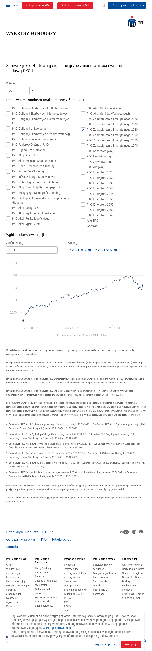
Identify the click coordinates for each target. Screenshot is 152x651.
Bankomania (133, 586)
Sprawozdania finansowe (42, 574)
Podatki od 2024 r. (76, 594)
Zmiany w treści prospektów (74, 580)
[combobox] (21, 90)
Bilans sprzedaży (44, 605)
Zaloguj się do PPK (39, 6)
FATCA (67, 598)
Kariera (10, 606)
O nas (9, 564)
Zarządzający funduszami (13, 575)
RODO (67, 606)
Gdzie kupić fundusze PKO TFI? (29, 532)
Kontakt (12, 547)
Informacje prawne (74, 559)
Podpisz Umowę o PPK (77, 6)
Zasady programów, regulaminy (46, 583)
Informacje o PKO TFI (18, 559)
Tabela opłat (61, 539)
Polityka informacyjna (18, 585)
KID (44, 539)
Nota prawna (71, 585)
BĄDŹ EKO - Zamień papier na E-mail (133, 596)
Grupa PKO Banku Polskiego (132, 580)
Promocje (127, 589)
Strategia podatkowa (75, 589)
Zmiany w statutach (76, 573)
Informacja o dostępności (100, 592)
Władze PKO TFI (15, 569)
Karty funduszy (43, 568)
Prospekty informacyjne (71, 567)
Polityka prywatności (104, 573)
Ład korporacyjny (16, 581)
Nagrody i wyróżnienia (12, 600)
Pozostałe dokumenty (46, 597)
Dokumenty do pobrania (43, 591)
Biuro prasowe (101, 577)
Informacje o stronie (104, 559)
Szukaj (103, 5)
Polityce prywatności (59, 628)
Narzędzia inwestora (133, 569)
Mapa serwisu (100, 581)
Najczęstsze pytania (133, 573)
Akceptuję (131, 644)
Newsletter (99, 585)
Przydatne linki (130, 559)
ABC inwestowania (132, 564)
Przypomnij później (105, 644)
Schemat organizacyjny (14, 592)
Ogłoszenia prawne (21, 539)
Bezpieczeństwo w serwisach (102, 567)
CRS (66, 602)
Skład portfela (47, 602)
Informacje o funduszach (42, 560)
